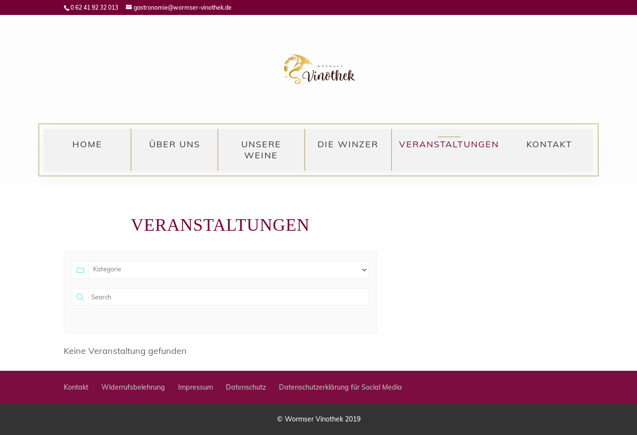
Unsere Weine (261, 150)
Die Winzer (348, 144)
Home (87, 144)
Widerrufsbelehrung (133, 387)
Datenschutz (246, 387)
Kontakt (549, 144)
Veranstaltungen (449, 144)
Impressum (195, 387)
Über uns (174, 144)
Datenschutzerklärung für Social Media (340, 387)
